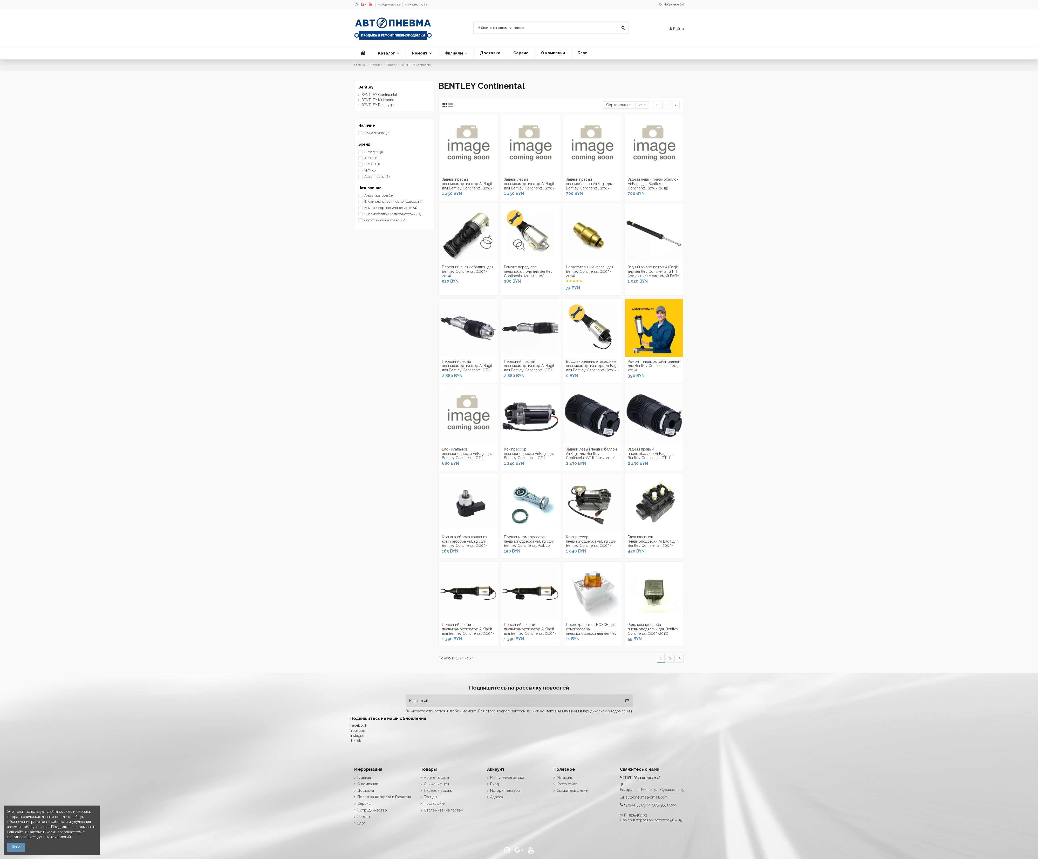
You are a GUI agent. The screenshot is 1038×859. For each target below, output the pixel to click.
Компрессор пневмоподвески (390, 208)
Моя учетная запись (507, 777)
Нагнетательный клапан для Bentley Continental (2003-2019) (589, 271)
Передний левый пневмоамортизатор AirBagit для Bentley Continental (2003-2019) (468, 631)
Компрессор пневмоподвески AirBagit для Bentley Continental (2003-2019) (591, 543)
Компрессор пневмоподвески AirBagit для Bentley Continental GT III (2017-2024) (529, 455)
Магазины (565, 777)
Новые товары (436, 777)
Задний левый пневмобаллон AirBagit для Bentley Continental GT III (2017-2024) (591, 453)
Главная (364, 777)
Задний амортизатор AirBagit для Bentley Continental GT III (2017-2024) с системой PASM (653, 271)
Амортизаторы (378, 195)
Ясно (16, 847)
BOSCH (372, 164)
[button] (389, 53)
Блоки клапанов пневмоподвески (394, 201)
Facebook (358, 725)
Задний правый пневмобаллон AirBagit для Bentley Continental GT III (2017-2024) (651, 455)
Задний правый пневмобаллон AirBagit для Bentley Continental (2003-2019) (589, 185)
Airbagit (373, 152)
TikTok (355, 741)
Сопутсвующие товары (385, 220)
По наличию (377, 133)
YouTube (357, 730)
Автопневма (377, 177)
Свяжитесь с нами (572, 790)
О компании (367, 784)
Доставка (365, 790)
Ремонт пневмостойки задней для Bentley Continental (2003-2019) (654, 365)
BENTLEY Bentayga (377, 105)
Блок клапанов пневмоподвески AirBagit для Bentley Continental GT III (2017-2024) (467, 455)
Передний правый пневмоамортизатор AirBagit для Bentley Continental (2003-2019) (530, 631)
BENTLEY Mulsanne (377, 100)
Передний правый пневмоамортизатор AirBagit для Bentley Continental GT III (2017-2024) (529, 368)
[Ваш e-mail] (514, 700)
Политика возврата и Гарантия (384, 797)
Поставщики (434, 803)
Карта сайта (567, 784)
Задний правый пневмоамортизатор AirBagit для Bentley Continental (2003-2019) (468, 185)
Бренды (430, 797)
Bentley (365, 87)
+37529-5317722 (416, 4)
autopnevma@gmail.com (647, 797)
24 (642, 105)
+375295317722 (664, 805)
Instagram (358, 735)
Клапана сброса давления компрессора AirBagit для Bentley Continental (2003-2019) (464, 543)
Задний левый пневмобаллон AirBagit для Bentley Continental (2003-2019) (653, 183)
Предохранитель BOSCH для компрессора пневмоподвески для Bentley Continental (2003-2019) (591, 631)
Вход (494, 784)
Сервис (364, 803)
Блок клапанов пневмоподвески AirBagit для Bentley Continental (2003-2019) (653, 543)
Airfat (370, 158)
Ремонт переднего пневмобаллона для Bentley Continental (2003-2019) (528, 271)
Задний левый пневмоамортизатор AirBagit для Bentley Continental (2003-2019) (530, 185)
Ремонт (363, 817)
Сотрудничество (372, 810)
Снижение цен (436, 784)
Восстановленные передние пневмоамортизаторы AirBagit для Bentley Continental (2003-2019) (592, 368)
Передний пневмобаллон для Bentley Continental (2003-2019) (467, 271)
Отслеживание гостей (443, 810)
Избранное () (671, 4)
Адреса (496, 797)
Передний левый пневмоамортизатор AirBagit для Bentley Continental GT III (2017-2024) (467, 368)
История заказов (505, 790)
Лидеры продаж (438, 790)
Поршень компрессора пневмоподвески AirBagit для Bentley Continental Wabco (529, 541)
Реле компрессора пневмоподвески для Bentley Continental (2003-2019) (653, 629)
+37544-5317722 (389, 4)
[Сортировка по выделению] (618, 105)
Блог (361, 823)
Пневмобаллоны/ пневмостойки (393, 214)
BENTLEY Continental (379, 95)
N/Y (370, 170)
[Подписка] (627, 700)
